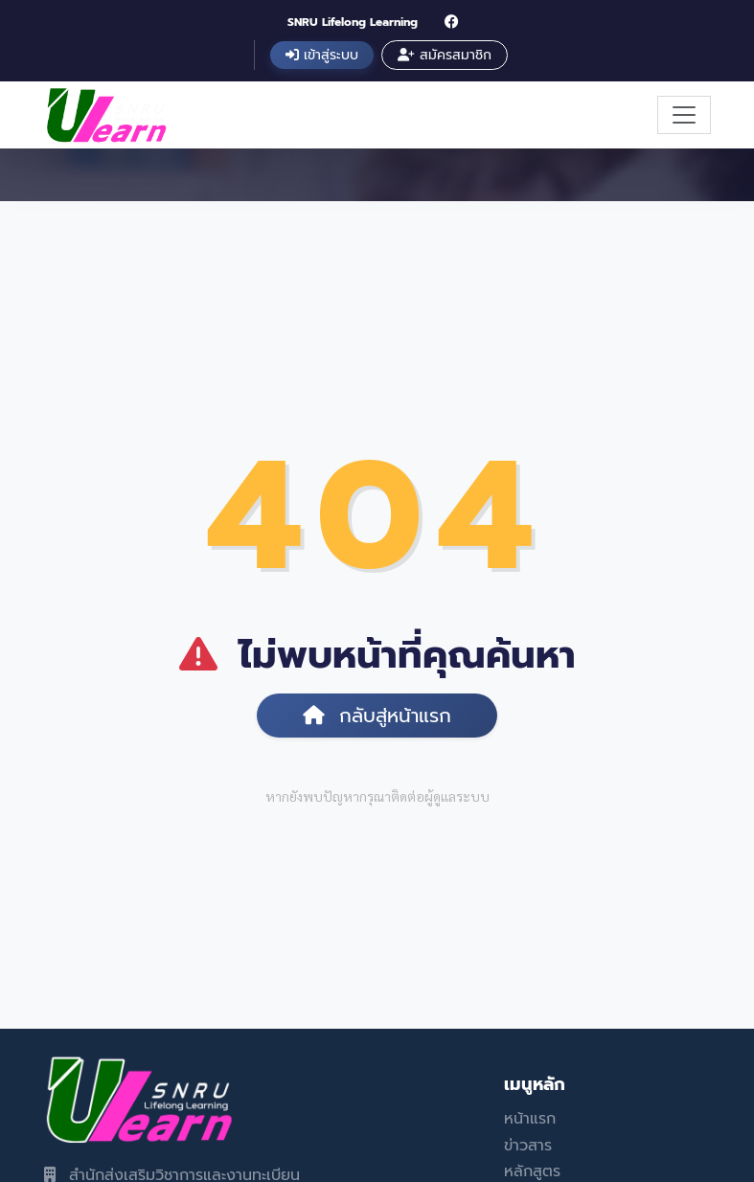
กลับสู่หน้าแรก (377, 715)
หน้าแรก (530, 1118)
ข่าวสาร (528, 1145)
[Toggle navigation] (684, 115)
